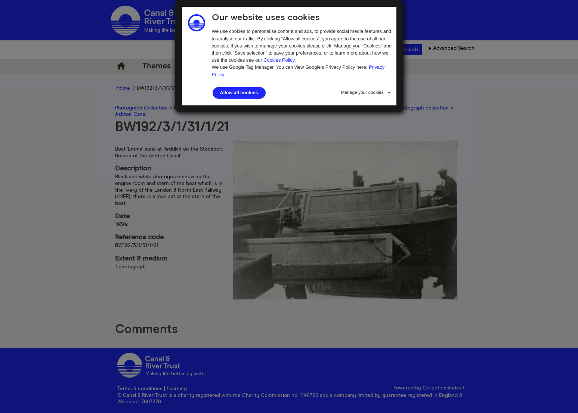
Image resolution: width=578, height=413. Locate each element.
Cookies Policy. (279, 60)
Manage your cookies (362, 92)
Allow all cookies (239, 92)
